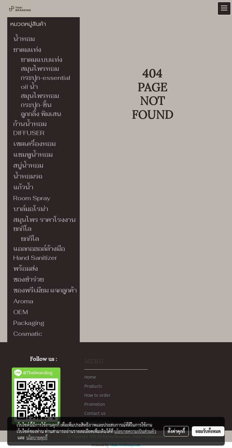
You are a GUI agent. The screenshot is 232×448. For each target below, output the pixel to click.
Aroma (23, 301)
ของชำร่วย (28, 279)
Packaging (28, 323)
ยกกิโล (30, 239)
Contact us (95, 413)
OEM (20, 312)
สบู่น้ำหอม (28, 165)
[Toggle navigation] (224, 8)
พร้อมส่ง (25, 269)
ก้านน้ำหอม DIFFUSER (30, 128)
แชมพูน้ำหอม (33, 155)
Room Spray (31, 198)
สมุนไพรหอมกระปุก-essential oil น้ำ (45, 78)
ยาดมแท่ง (27, 50)
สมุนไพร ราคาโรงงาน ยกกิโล (44, 224)
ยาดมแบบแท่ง (41, 60)
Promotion (94, 404)
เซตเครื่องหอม (34, 144)
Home (90, 377)
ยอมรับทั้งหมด (208, 431)
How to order (97, 395)
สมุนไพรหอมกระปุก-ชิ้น (40, 100)
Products (93, 386)
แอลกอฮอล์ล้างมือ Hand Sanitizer (39, 253)
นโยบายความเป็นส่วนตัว (135, 431)
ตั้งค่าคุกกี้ (176, 431)
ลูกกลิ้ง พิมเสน (41, 114)
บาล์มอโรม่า (30, 209)
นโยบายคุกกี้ (36, 437)
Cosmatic (27, 334)
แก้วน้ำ (23, 187)
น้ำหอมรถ (27, 176)
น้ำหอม (24, 39)
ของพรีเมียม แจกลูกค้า (45, 290)
